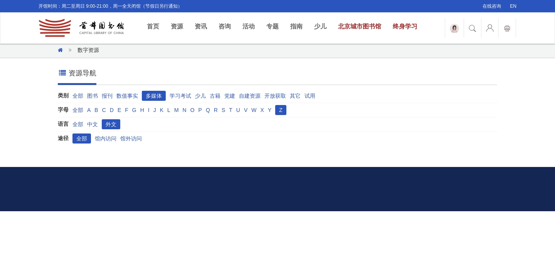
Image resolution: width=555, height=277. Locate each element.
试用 (309, 96)
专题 (272, 26)
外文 (111, 124)
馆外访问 (131, 138)
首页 (156, 26)
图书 (92, 96)
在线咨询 (492, 6)
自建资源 (250, 96)
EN (513, 6)
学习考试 (180, 96)
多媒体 (154, 96)
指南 (296, 26)
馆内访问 (105, 138)
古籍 (215, 96)
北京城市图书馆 (359, 26)
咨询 (225, 26)
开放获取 (275, 96)
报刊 (107, 96)
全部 (77, 96)
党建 (229, 96)
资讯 (201, 26)
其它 (295, 96)
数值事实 (127, 96)
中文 (92, 124)
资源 (177, 26)
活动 (248, 26)
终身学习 (405, 26)
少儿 (320, 26)
